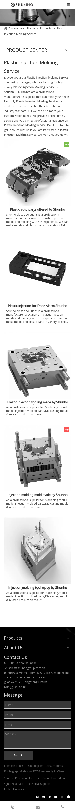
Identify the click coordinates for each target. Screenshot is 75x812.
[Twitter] (49, 797)
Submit (18, 755)
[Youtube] (55, 797)
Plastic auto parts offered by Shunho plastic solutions (37, 210)
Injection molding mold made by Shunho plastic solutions (37, 495)
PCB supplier (34, 766)
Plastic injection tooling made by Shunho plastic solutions (37, 403)
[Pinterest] (68, 797)
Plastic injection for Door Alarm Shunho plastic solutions (37, 306)
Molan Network (14, 789)
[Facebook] (37, 797)
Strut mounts (54, 766)
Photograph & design (18, 771)
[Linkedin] (43, 797)
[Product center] (37, 17)
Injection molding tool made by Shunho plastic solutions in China (37, 588)
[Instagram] (62, 797)
